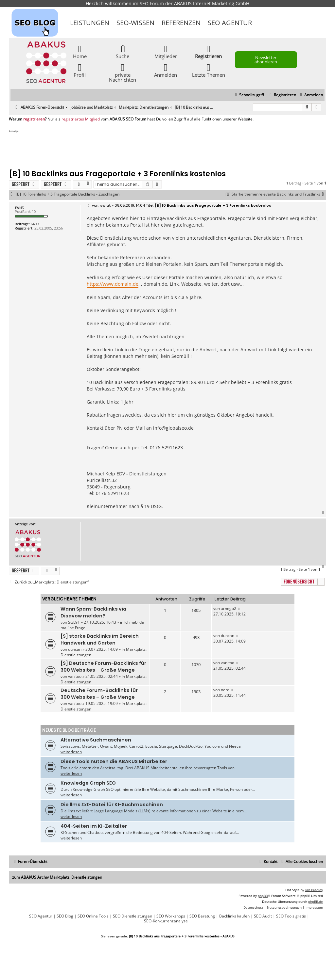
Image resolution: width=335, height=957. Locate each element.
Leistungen (89, 22)
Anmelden (165, 70)
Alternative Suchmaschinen (96, 740)
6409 (35, 224)
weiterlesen (71, 752)
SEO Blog (65, 916)
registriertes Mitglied (81, 119)
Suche (122, 51)
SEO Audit (263, 916)
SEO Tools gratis (291, 916)
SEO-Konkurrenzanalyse (166, 921)
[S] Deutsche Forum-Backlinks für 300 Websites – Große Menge (103, 666)
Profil (80, 70)
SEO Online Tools (93, 916)
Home (80, 51)
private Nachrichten (122, 72)
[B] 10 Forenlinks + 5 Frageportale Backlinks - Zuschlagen (67, 194)
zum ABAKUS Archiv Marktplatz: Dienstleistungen (57, 877)
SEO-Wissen (135, 22)
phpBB (263, 895)
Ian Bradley (314, 889)
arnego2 (228, 608)
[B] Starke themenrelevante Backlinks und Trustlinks (275, 194)
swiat (19, 207)
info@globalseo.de (173, 428)
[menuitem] (310, 95)
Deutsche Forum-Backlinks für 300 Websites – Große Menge (99, 693)
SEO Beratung (202, 916)
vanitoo (74, 676)
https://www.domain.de (112, 284)
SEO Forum (152, 3)
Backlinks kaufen (234, 916)
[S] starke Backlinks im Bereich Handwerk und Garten (100, 639)
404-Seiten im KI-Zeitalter (94, 826)
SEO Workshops (170, 916)
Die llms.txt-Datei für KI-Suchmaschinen (112, 804)
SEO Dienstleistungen (132, 916)
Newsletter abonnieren (266, 60)
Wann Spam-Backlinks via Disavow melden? (93, 612)
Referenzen (181, 22)
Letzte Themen (208, 70)
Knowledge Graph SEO (88, 783)
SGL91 (74, 622)
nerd (225, 690)
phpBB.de (315, 901)
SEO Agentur (230, 22)
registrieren (34, 119)
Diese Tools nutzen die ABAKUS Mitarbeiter (114, 761)
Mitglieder (165, 51)
